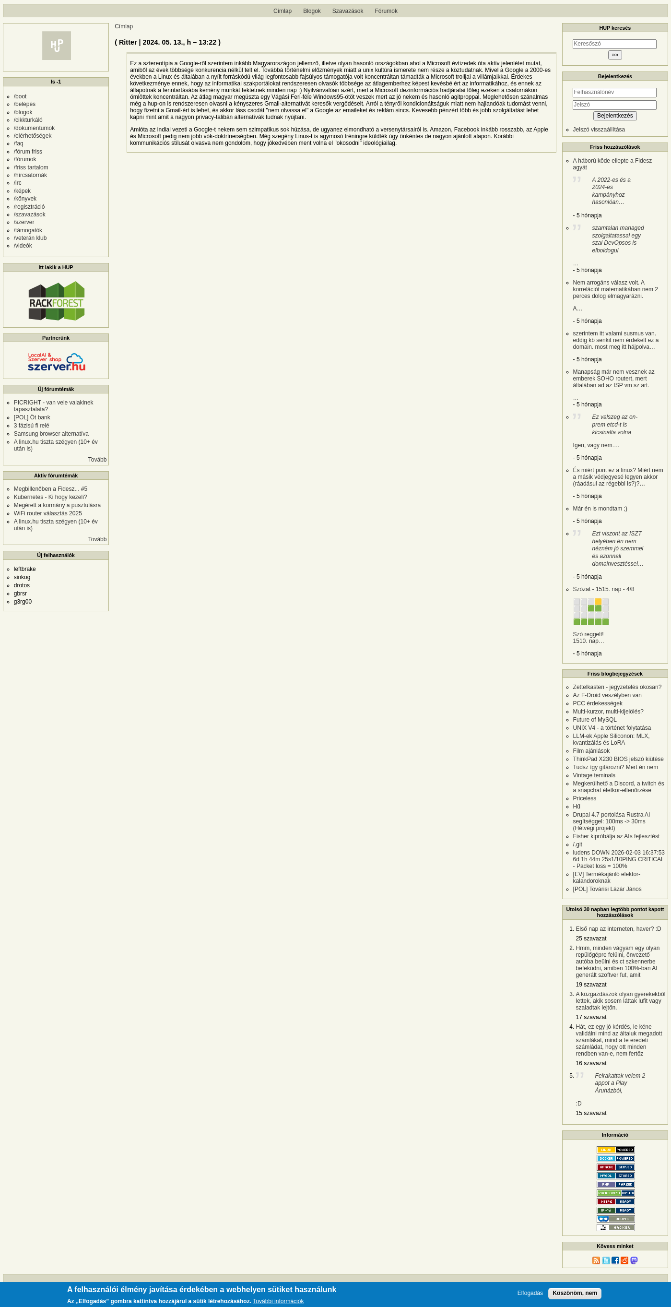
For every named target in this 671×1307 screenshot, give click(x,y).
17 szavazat (591, 1017)
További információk (278, 1302)
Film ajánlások (591, 751)
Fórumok (386, 11)
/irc (18, 182)
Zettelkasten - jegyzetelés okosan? (617, 687)
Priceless (585, 798)
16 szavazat (591, 1063)
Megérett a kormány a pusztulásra (57, 505)
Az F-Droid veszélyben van (607, 695)
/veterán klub (30, 238)
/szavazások (30, 214)
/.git (577, 844)
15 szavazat (591, 1113)
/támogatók (28, 230)
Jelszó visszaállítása (599, 129)
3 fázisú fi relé (31, 425)
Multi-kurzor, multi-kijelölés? (608, 711)
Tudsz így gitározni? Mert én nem (616, 767)
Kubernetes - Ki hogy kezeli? (50, 497)
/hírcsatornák (30, 175)
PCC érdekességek (598, 703)
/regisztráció (29, 206)
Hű (576, 806)
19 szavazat (591, 984)
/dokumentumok (34, 128)
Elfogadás (530, 1294)
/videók (23, 245)
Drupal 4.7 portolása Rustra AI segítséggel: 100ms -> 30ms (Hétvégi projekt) (611, 821)
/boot (20, 96)
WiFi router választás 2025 (48, 513)
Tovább (97, 459)
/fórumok (25, 159)
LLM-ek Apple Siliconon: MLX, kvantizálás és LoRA (611, 739)
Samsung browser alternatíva (51, 433)
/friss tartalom (31, 167)
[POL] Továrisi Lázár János (607, 889)
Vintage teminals (594, 775)
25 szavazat (591, 938)
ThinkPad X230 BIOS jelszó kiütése (618, 759)
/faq (19, 143)
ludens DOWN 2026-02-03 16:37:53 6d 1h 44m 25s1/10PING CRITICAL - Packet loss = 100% (619, 859)
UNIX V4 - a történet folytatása (612, 728)
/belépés (24, 104)
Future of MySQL (595, 719)
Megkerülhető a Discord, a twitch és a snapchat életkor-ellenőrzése (618, 787)
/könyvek (25, 198)
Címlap (282, 11)
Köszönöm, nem (575, 1294)
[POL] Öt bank (32, 417)
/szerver (24, 222)
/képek (22, 191)
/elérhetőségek (33, 135)
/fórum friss (28, 151)
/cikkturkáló (28, 120)
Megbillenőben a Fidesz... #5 (50, 489)
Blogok (312, 11)
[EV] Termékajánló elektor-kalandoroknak (607, 877)
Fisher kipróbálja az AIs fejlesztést (616, 836)
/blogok (23, 112)
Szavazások (348, 11)
